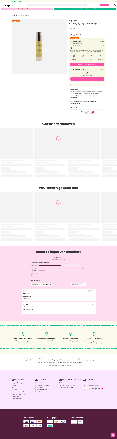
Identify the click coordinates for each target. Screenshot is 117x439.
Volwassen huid (85, 84)
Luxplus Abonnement (89, 383)
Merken (20, 15)
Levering (14, 389)
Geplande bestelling (41, 389)
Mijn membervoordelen (42, 385)
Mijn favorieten (39, 387)
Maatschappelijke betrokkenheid (92, 385)
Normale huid (96, 84)
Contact (14, 385)
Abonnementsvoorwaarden (67, 385)
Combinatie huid (74, 84)
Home (13, 15)
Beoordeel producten (41, 392)
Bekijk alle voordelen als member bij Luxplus (58, 365)
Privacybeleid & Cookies (66, 387)
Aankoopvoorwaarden (65, 383)
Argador (27, 15)
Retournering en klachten (19, 392)
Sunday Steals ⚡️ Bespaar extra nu (27, 9)
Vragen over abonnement (19, 394)
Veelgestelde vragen (17, 383)
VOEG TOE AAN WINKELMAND (87, 64)
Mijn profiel (38, 383)
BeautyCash (15, 396)
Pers (13, 387)
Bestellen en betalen (17, 399)
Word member (104, 5)
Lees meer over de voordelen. (96, 53)
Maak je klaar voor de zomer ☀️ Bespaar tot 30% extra (85, 9)
